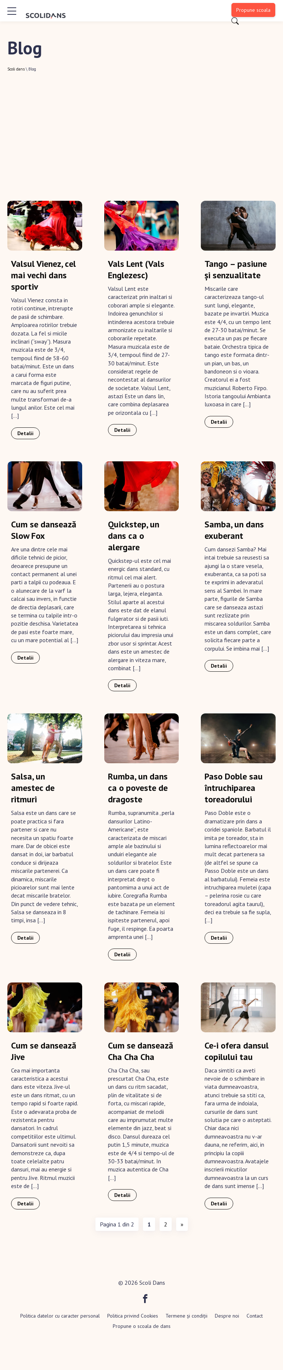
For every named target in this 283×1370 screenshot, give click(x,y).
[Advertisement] (141, 127)
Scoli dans (16, 69)
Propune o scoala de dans (142, 1326)
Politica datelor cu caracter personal (60, 1315)
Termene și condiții (186, 1315)
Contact (255, 1315)
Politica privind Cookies (132, 1315)
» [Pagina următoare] (182, 1224)
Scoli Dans (152, 1282)
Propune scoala (253, 10)
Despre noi (227, 1315)
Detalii (25, 433)
